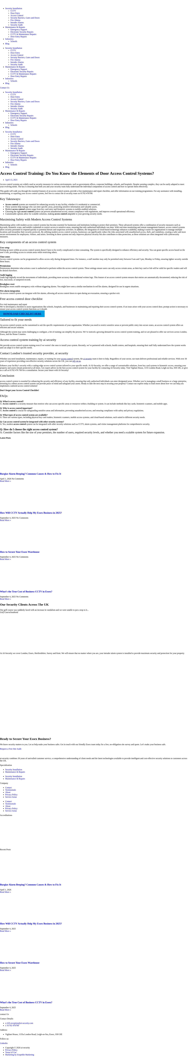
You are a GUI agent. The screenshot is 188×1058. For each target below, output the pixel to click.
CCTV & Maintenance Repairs (23, 34)
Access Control (16, 15)
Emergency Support (18, 29)
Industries (9, 39)
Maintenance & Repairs (15, 27)
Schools (13, 41)
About (7, 792)
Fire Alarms (15, 20)
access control (67, 359)
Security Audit (16, 25)
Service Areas (11, 797)
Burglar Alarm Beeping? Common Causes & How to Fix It (30, 473)
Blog (7, 44)
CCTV (13, 11)
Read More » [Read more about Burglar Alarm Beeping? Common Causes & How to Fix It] (5, 481)
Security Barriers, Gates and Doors (25, 18)
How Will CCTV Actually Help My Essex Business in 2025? (31, 512)
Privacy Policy (11, 795)
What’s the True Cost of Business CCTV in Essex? (26, 591)
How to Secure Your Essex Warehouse (19, 552)
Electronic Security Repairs (21, 32)
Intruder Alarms (17, 22)
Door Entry (15, 13)
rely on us (76, 361)
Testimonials (10, 790)
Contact (8, 787)
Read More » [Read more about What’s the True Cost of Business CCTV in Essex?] (5, 599)
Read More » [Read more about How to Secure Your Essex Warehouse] (5, 559)
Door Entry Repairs (18, 36)
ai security (87, 359)
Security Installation (13, 8)
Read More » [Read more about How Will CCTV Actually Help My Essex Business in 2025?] (5, 520)
